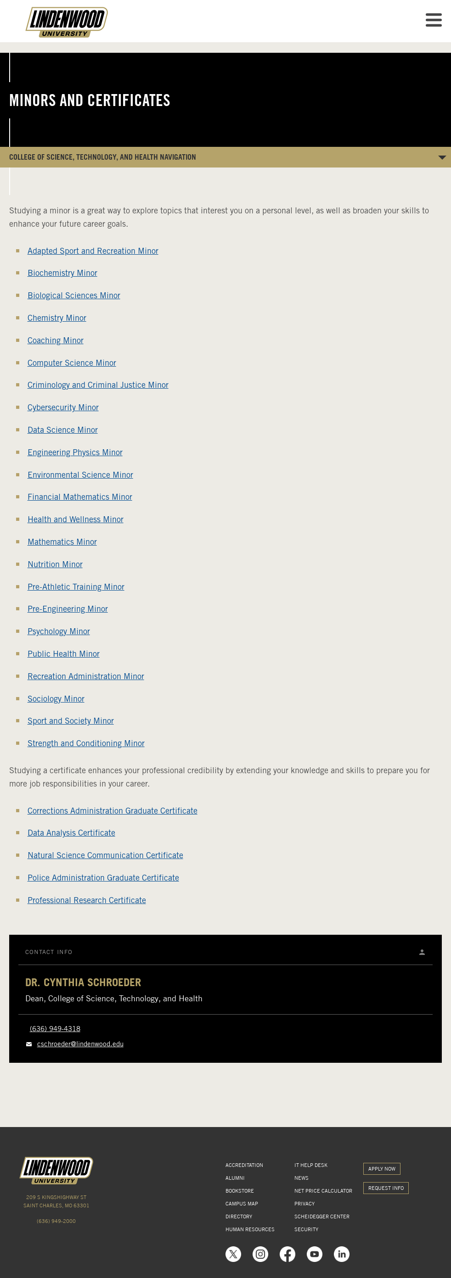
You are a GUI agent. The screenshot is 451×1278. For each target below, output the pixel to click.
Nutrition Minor (55, 564)
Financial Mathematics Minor (80, 497)
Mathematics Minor (62, 542)
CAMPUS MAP (242, 1203)
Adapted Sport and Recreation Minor (93, 251)
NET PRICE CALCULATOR (323, 1191)
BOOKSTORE (240, 1191)
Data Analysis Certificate (71, 832)
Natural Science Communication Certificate (105, 855)
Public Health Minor (64, 654)
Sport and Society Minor (71, 721)
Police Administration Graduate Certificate (103, 877)
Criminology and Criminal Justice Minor (98, 385)
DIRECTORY (239, 1216)
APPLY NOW (381, 1169)
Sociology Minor (56, 698)
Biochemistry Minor (62, 273)
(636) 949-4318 (55, 1029)
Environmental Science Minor (80, 475)
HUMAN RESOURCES (250, 1229)
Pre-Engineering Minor (68, 609)
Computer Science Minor (72, 363)
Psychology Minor (59, 631)
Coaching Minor (56, 340)
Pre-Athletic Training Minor (76, 587)
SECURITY (306, 1229)
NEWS (301, 1178)
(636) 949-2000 (56, 1221)
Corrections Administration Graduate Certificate (112, 810)
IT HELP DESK (310, 1165)
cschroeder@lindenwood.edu (80, 1044)
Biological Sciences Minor (74, 295)
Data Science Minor (63, 430)
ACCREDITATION (244, 1165)
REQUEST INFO (386, 1188)
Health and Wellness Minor (76, 519)
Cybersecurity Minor (63, 407)
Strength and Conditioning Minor (86, 743)
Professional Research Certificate (87, 900)
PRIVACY (304, 1203)
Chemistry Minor (57, 318)
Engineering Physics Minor (75, 452)
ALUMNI (235, 1178)
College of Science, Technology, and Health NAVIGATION (102, 157)
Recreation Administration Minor (86, 676)
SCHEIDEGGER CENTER (322, 1216)
